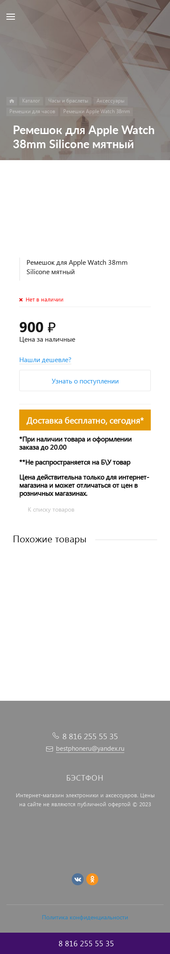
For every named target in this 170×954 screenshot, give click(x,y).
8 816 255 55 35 (90, 736)
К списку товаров (51, 509)
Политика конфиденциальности (85, 917)
